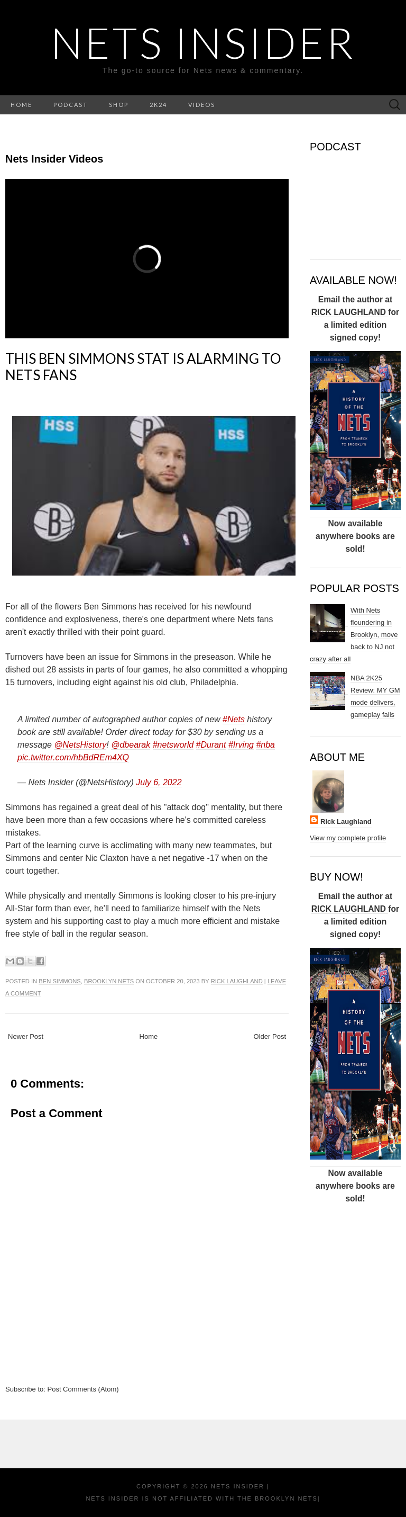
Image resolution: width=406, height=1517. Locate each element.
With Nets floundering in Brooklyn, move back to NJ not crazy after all (354, 634)
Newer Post (25, 1036)
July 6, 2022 (158, 782)
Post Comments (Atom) (83, 1389)
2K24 (158, 104)
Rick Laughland (237, 981)
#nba (265, 744)
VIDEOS (201, 104)
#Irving (241, 744)
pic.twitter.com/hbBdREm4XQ (73, 757)
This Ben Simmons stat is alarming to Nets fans (143, 366)
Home (149, 1036)
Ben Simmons (59, 981)
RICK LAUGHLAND (350, 312)
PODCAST (70, 104)
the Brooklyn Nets (276, 1498)
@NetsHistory (80, 744)
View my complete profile (348, 838)
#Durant (211, 744)
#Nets (234, 719)
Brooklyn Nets (109, 981)
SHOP (118, 104)
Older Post (270, 1036)
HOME (21, 104)
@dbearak (130, 744)
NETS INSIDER (203, 42)
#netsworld (173, 744)
